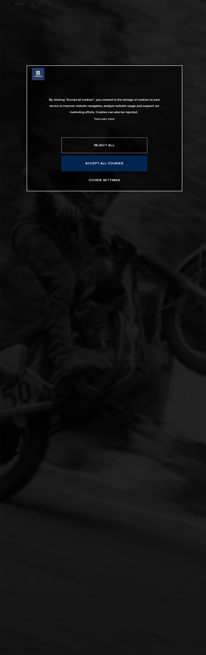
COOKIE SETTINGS (104, 180)
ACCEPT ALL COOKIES (104, 163)
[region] (104, 128)
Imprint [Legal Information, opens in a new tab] (111, 118)
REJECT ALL (104, 145)
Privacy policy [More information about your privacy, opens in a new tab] (100, 118)
